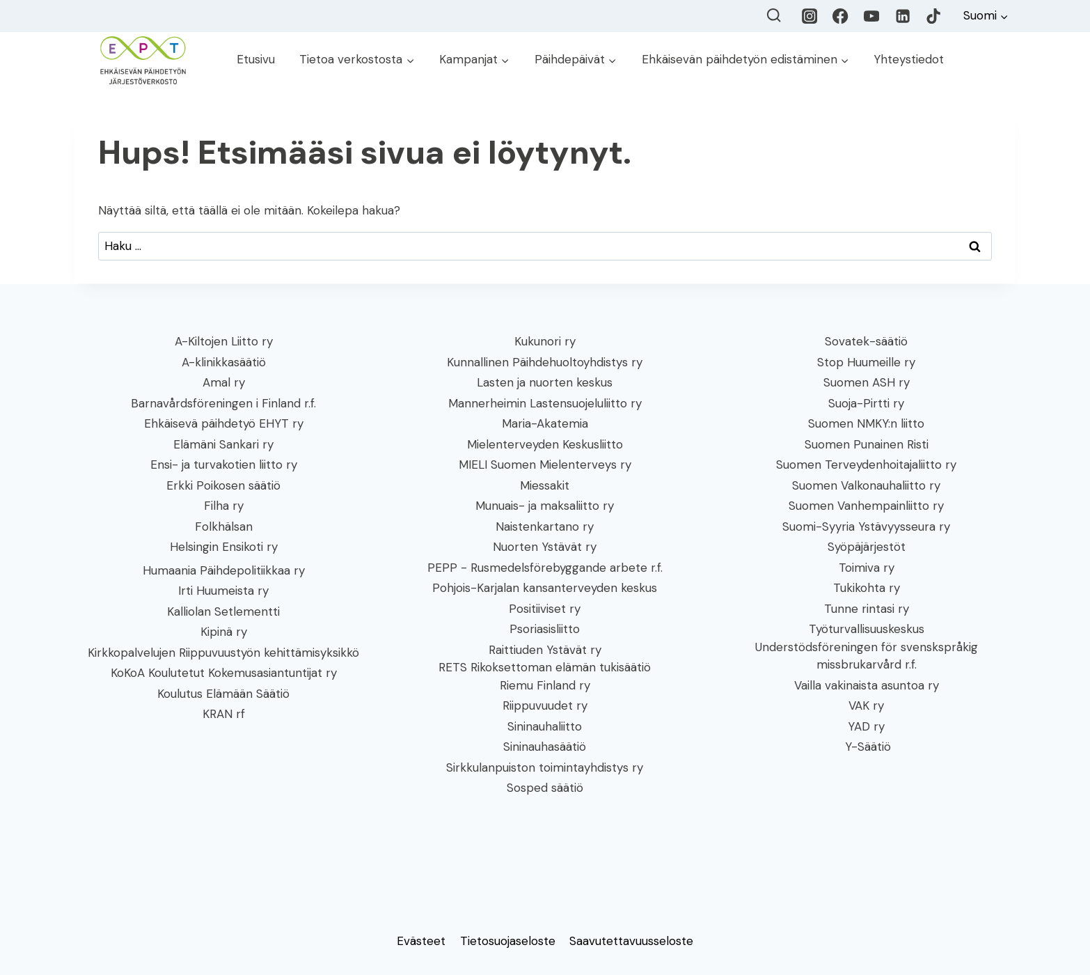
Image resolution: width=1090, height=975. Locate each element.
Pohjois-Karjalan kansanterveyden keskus (544, 587)
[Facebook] (840, 16)
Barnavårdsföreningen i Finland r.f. (223, 403)
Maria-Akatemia (545, 423)
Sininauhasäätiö (544, 746)
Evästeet (421, 941)
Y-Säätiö (866, 746)
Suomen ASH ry (866, 382)
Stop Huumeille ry (866, 362)
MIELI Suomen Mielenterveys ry (545, 464)
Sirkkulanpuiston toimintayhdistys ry (544, 767)
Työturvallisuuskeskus (866, 629)
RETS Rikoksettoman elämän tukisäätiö (545, 667)
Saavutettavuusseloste (631, 941)
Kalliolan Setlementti (223, 611)
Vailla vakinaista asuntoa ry (866, 685)
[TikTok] (933, 16)
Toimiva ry (866, 567)
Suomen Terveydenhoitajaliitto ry (866, 464)
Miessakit (544, 485)
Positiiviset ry (544, 608)
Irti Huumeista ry (223, 590)
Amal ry (224, 382)
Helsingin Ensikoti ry (224, 546)
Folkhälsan (224, 526)
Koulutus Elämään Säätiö (223, 693)
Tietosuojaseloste (507, 941)
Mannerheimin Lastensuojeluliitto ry (545, 403)
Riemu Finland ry (545, 685)
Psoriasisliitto (545, 629)
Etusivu (256, 59)
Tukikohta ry (866, 587)
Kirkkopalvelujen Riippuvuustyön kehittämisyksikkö (223, 652)
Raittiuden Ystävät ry (545, 649)
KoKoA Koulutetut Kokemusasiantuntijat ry (224, 672)
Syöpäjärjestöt (867, 546)
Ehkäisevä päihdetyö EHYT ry (223, 423)
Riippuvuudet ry (545, 705)
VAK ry (866, 705)
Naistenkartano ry (545, 526)
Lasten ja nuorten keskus (545, 382)
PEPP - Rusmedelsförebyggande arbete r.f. (545, 567)
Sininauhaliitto (544, 726)
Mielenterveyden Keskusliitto (545, 444)
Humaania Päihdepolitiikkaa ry (224, 570)
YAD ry (866, 726)
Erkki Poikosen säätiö (223, 485)
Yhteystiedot (909, 59)
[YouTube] (871, 16)
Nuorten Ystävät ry (545, 546)
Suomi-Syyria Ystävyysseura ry (866, 526)
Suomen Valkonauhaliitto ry (866, 485)
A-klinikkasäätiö (224, 362)
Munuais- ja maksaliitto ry (544, 505)
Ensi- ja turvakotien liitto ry (223, 464)
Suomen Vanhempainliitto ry (866, 505)
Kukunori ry (545, 341)
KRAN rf (224, 714)
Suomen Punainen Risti (867, 444)
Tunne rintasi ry (866, 608)
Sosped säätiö (545, 787)
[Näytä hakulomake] (774, 16)
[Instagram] (810, 16)
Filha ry (224, 505)
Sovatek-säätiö (866, 341)
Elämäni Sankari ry (223, 444)
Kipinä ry (223, 631)
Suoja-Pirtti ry (866, 403)
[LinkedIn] (902, 16)
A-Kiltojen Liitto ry (224, 341)
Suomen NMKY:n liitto (866, 423)
